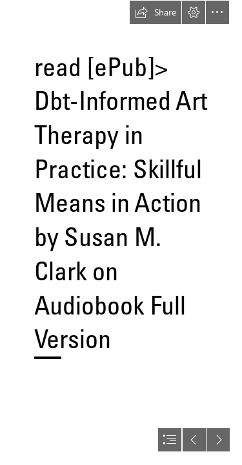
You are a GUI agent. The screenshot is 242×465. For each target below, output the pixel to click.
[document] (121, 232)
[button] (155, 12)
